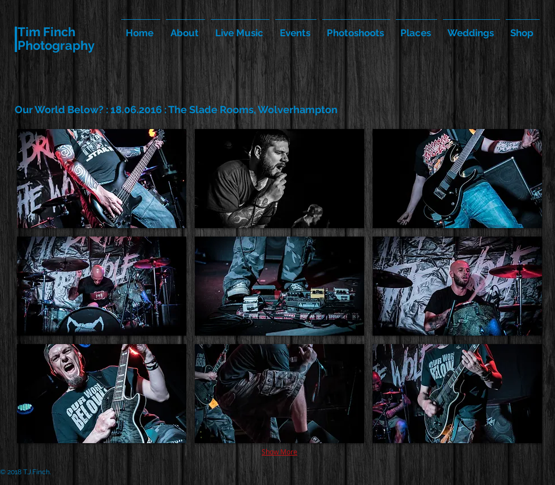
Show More (279, 451)
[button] (101, 178)
